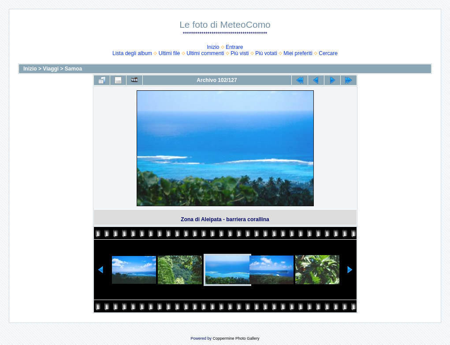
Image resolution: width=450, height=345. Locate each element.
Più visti (240, 53)
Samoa (73, 69)
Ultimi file (169, 53)
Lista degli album (132, 53)
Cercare (328, 53)
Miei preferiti (297, 53)
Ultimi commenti (205, 53)
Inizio (213, 47)
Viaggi (51, 69)
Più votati (266, 53)
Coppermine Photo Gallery (235, 338)
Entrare (234, 47)
